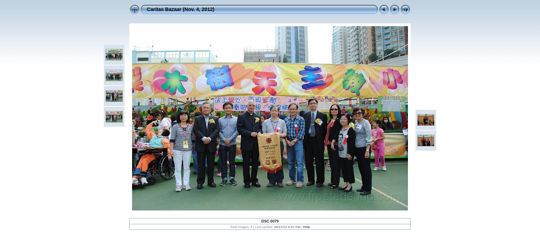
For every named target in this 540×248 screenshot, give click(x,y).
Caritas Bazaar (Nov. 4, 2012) (180, 9)
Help (306, 227)
